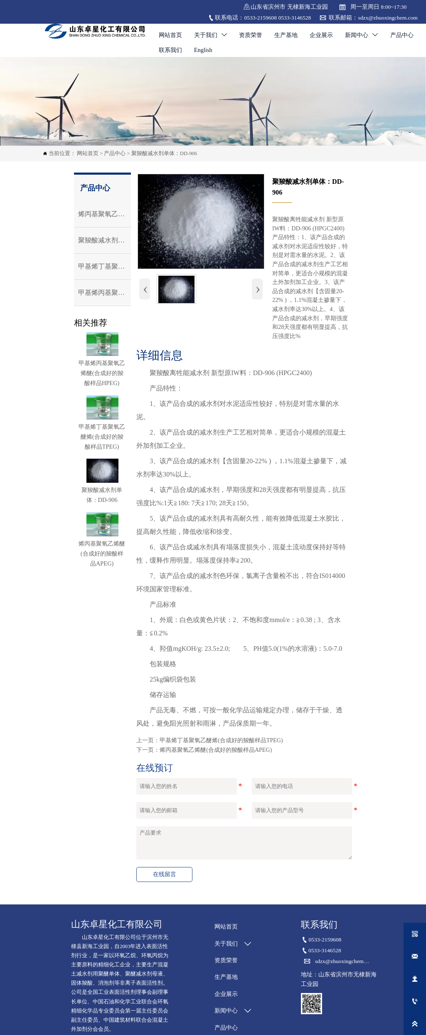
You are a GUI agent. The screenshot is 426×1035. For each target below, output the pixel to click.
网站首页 (87, 153)
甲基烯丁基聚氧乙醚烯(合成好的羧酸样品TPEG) (221, 740)
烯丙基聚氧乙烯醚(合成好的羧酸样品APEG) (216, 750)
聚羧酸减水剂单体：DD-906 (164, 153)
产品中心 (115, 153)
